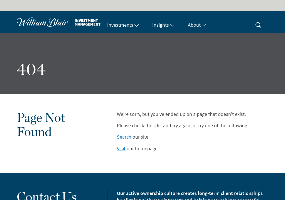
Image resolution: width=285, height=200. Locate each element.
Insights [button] (163, 25)
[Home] (58, 22)
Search (124, 137)
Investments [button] (123, 25)
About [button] (197, 25)
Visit (121, 148)
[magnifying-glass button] (258, 22)
